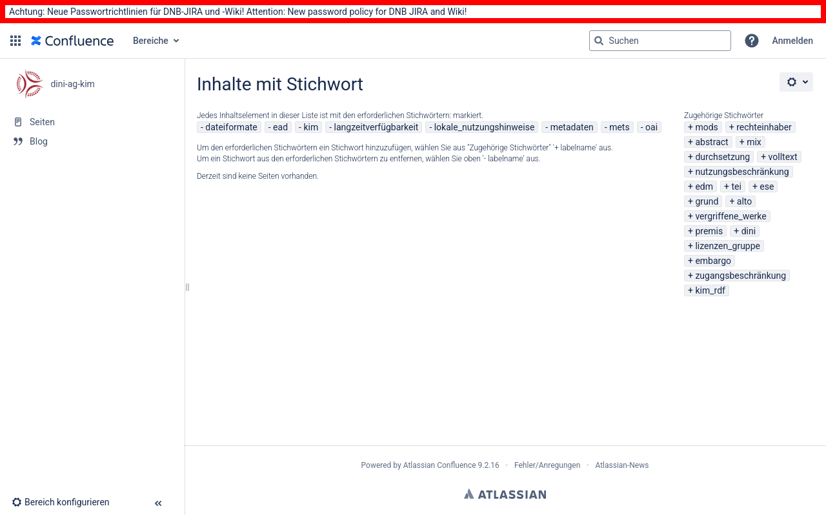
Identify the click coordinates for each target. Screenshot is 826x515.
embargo (713, 261)
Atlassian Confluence (439, 465)
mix (754, 142)
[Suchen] (599, 40)
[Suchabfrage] (660, 40)
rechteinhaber (764, 127)
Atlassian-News (622, 465)
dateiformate (231, 127)
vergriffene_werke (730, 216)
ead (280, 127)
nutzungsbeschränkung (742, 172)
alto (744, 201)
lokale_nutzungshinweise (484, 127)
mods (706, 127)
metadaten (572, 127)
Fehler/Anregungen (547, 465)
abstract (711, 142)
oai (651, 127)
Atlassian (505, 493)
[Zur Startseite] (72, 40)
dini (748, 231)
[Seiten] (91, 122)
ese (767, 186)
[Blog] (91, 141)
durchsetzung (722, 157)
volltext (783, 157)
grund (706, 201)
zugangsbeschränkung (740, 275)
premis (709, 231)
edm (704, 186)
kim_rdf (710, 290)
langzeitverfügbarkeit (376, 127)
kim (310, 127)
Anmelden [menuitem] (792, 40)
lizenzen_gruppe (727, 246)
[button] (15, 41)
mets (619, 127)
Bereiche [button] (150, 40)
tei (736, 186)
